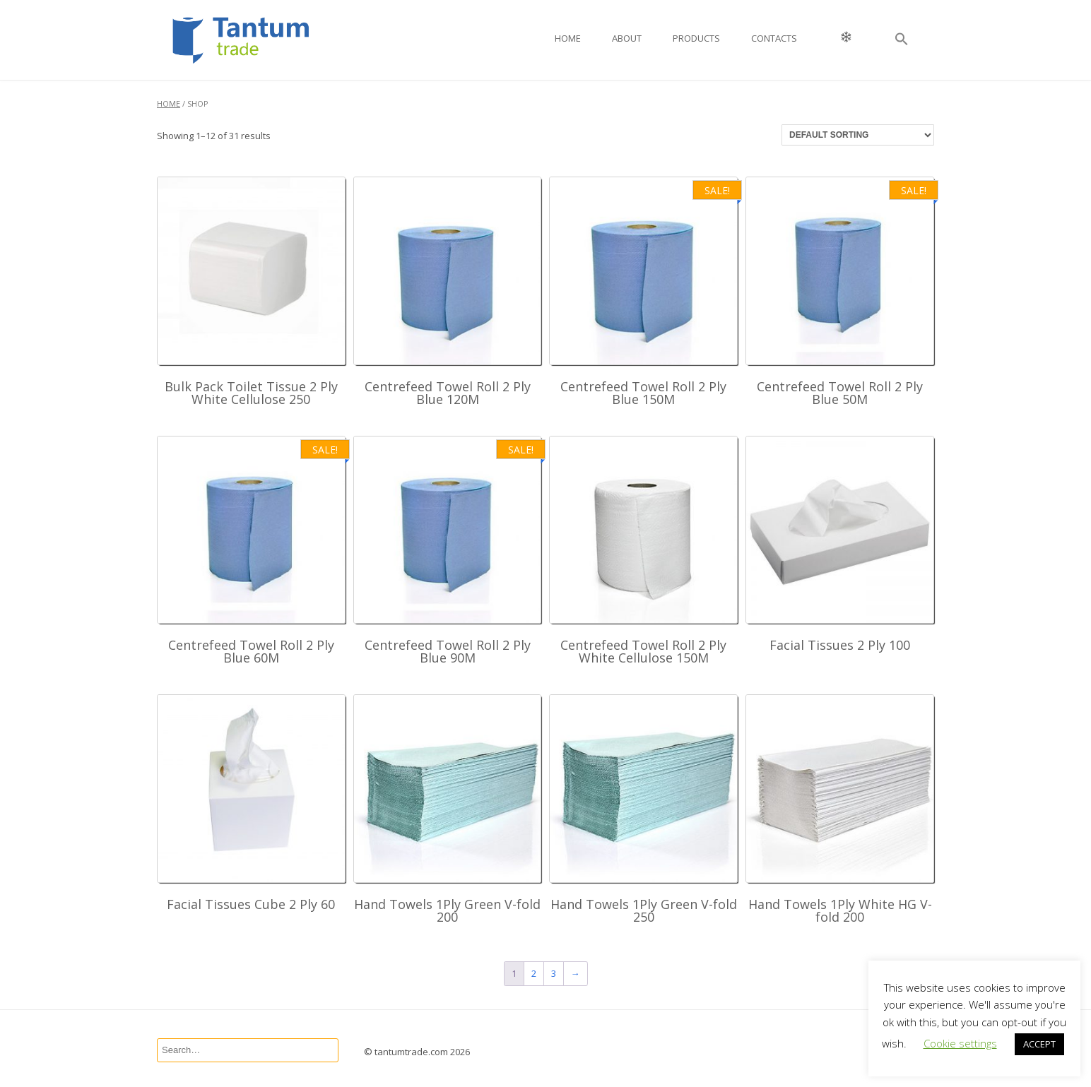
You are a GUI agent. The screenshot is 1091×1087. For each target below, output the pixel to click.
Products (696, 38)
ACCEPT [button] (1039, 1044)
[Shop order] (858, 134)
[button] (901, 39)
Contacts (774, 38)
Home (568, 38)
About (627, 38)
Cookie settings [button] (960, 1043)
